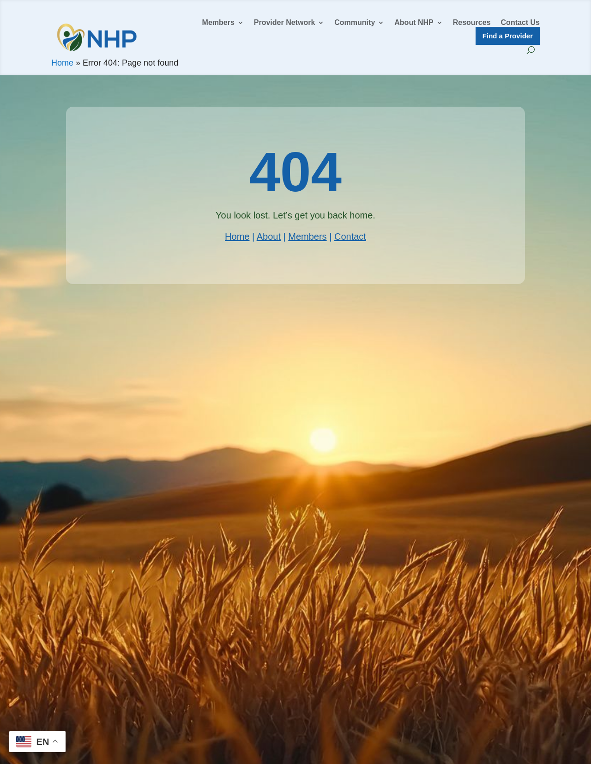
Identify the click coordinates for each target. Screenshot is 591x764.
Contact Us (520, 22)
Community (354, 22)
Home (62, 62)
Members (218, 22)
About (269, 236)
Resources (472, 22)
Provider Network (284, 22)
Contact (350, 236)
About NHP (413, 22)
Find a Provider (507, 36)
